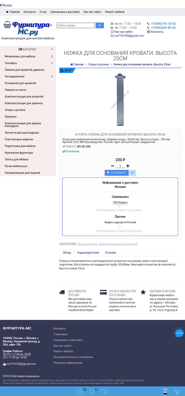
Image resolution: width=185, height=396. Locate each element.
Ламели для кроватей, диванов (24, 69)
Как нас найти (92, 11)
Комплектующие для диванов (24, 103)
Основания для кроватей (20, 83)
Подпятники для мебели (20, 146)
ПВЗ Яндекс (120, 202)
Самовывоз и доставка (65, 11)
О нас (43, 11)
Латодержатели (29, 76)
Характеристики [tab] (88, 252)
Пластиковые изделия (19, 139)
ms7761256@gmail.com (129, 35)
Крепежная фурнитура (19, 152)
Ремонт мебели (115, 11)
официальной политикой (129, 380)
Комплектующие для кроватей (24, 96)
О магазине (61, 334)
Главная (13, 11)
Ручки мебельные (16, 166)
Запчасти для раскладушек (22, 132)
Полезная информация (68, 362)
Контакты (30, 11)
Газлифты (29, 63)
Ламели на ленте (15, 89)
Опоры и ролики (15, 109)
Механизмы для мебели (29, 56)
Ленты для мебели (16, 159)
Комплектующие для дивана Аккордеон (23, 124)
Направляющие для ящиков (22, 172)
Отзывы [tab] (110, 252)
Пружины (11, 116)
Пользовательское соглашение (73, 357)
